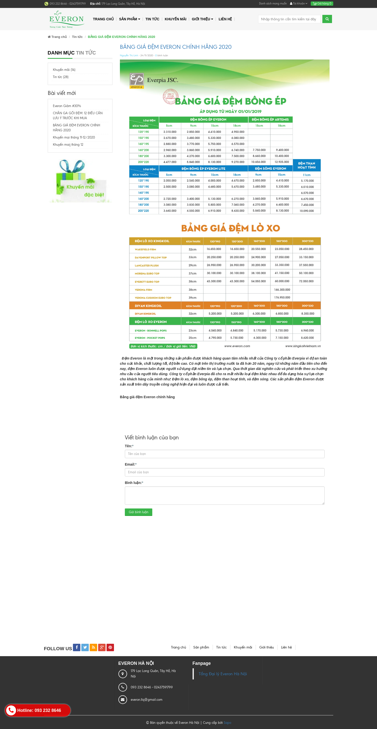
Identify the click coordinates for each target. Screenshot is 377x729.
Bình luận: (134, 482)
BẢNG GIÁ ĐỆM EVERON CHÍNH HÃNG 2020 (176, 47)
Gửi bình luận (138, 512)
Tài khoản (299, 3)
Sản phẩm (129, 19)
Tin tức (152, 19)
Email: (130, 464)
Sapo (227, 723)
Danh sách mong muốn (273, 3)
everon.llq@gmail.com (146, 699)
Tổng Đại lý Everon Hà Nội (223, 674)
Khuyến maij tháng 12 (68, 144)
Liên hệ (225, 19)
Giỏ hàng (322, 3)
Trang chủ (103, 19)
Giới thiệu (202, 19)
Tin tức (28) (60, 77)
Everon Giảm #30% (67, 106)
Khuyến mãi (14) (64, 70)
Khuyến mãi (175, 19)
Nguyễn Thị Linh (129, 55)
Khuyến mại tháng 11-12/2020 (74, 137)
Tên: (129, 446)
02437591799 (77, 3)
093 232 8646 (59, 3)
